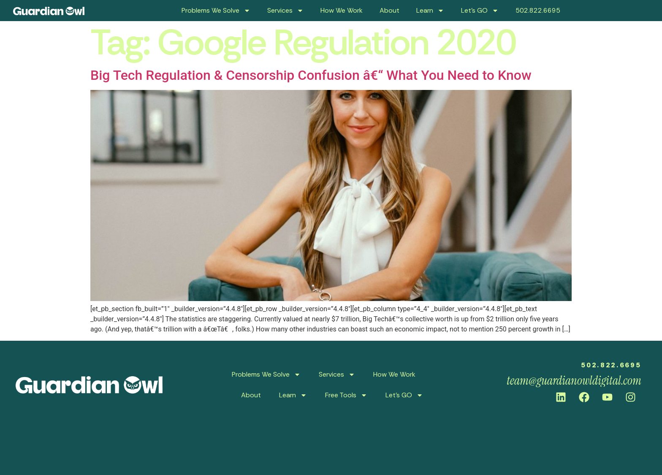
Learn (430, 10)
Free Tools (346, 395)
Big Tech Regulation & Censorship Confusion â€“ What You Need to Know (311, 75)
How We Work (341, 10)
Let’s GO (480, 10)
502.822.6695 (537, 10)
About (389, 10)
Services (285, 10)
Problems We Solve (216, 10)
